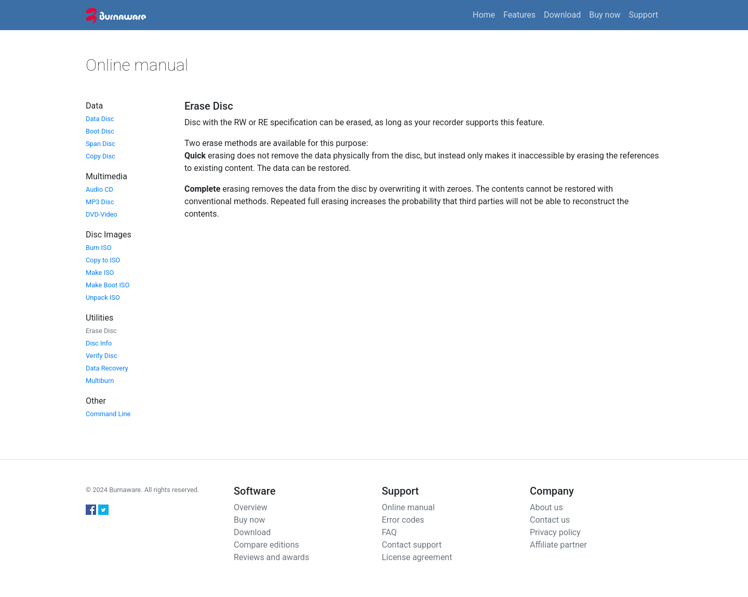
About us (546, 507)
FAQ (389, 532)
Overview (251, 507)
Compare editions (266, 545)
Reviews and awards (271, 557)
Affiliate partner (558, 545)
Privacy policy (555, 532)
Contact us (550, 520)
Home (484, 15)
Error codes (403, 520)
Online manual (408, 507)
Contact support (412, 545)
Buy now (604, 15)
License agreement (417, 557)
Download (562, 15)
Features (519, 15)
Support (643, 15)
